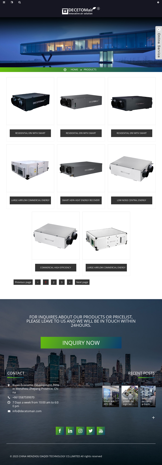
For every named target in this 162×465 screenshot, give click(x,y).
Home (74, 69)
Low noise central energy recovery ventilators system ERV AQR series (131, 201)
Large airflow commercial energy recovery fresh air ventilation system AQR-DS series (30, 201)
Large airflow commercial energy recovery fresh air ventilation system (106, 268)
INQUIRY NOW (81, 342)
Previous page (23, 282)
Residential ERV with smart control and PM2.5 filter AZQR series (30, 134)
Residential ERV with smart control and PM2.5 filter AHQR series (132, 134)
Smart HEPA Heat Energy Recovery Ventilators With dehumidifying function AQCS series (81, 201)
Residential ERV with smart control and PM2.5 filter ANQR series (81, 134)
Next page (82, 282)
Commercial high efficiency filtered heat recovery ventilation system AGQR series (55, 268)
